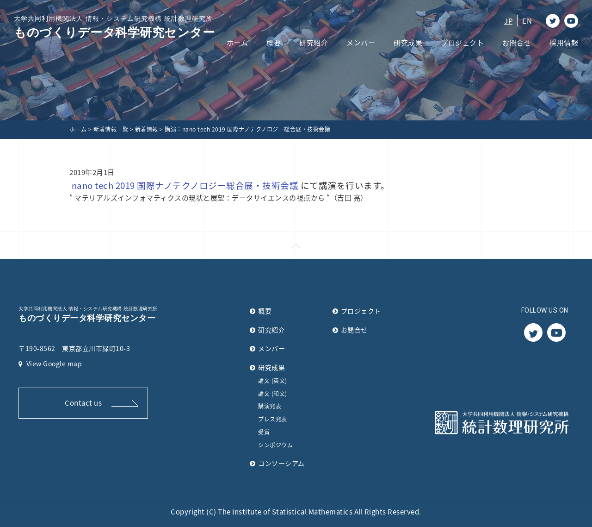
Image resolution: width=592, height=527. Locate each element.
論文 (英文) (272, 380)
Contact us (83, 403)
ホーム (237, 43)
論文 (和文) (272, 393)
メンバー (360, 43)
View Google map (50, 363)
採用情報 (563, 43)
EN (527, 21)
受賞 (264, 432)
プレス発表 (272, 419)
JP (508, 21)
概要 (273, 43)
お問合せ (516, 43)
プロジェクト (462, 43)
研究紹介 (313, 43)
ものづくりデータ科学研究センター (114, 26)
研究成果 (408, 43)
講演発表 (269, 406)
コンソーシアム (281, 463)
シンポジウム (275, 445)
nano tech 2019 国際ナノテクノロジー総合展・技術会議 (185, 185)
